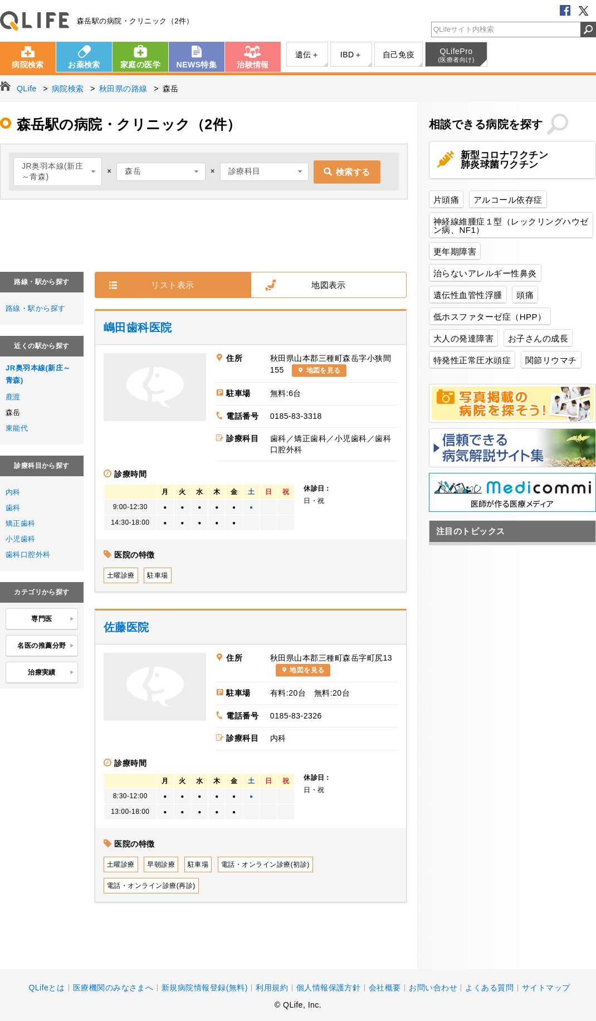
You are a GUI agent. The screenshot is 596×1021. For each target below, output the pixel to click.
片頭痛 (446, 199)
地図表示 (328, 285)
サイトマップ (546, 987)
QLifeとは (46, 987)
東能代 (17, 428)
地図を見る (323, 370)
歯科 (13, 508)
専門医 (52, 619)
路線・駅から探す (36, 308)
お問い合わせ (433, 987)
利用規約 (272, 987)
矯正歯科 (21, 523)
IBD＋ (351, 54)
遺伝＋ (307, 54)
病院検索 (28, 64)
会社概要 (385, 987)
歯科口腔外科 (28, 554)
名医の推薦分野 (45, 646)
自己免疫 (399, 54)
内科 (13, 492)
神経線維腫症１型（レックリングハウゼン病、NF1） (511, 226)
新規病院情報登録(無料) (205, 987)
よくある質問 (489, 987)
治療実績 (51, 673)
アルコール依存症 (508, 199)
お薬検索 (84, 64)
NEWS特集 (197, 64)
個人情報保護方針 (328, 987)
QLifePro (456, 55)
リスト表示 (172, 285)
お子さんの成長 (538, 338)
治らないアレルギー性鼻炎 (485, 273)
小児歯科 (21, 539)
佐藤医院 (126, 627)
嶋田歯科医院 (138, 327)
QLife (34, 21)
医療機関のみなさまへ (113, 987)
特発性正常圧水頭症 (472, 360)
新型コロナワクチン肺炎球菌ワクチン (504, 160)
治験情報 (253, 64)
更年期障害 (454, 251)
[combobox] (57, 171)
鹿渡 (13, 397)
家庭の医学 (140, 64)
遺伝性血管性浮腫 (467, 295)
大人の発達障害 (463, 338)
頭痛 (525, 295)
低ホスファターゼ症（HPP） (489, 316)
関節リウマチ (551, 360)
